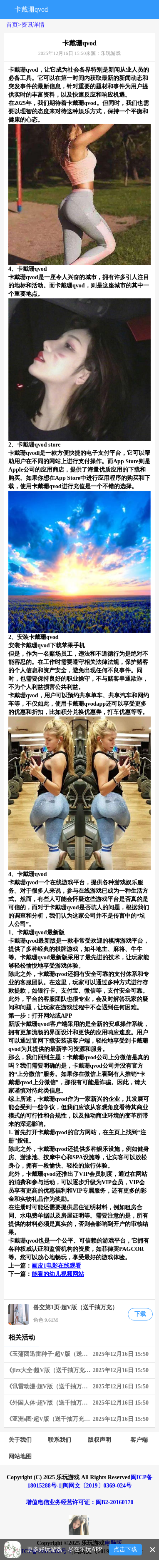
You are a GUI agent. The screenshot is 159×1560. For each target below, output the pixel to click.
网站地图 (20, 1456)
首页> (13, 25)
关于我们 (20, 1440)
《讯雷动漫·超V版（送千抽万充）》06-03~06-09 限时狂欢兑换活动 (80, 1387)
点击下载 (125, 1549)
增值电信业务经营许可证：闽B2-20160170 (80, 1502)
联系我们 (59, 1440)
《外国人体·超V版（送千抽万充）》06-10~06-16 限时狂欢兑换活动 (80, 1403)
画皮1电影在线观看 (56, 1266)
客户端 (139, 1440)
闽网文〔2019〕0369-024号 (97, 1486)
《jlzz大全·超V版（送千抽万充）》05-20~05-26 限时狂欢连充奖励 (80, 1370)
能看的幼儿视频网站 (58, 1274)
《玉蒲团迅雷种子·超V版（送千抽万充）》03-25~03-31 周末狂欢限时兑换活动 (80, 1354)
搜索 (65, 9)
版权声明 (99, 1440)
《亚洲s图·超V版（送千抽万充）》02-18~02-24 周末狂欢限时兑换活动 (80, 1419)
